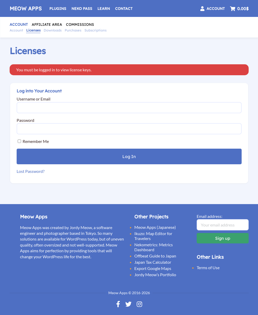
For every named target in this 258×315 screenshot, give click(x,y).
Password (25, 120)
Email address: (209, 216)
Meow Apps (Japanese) (155, 227)
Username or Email (33, 98)
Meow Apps (26, 8)
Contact (124, 8)
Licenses (33, 30)
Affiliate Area (47, 24)
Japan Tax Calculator (152, 262)
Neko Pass (81, 8)
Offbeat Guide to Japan (155, 255)
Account (19, 24)
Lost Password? (30, 171)
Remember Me (33, 141)
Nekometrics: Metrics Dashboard (153, 247)
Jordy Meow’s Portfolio (155, 274)
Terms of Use (208, 267)
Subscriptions (95, 30)
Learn (103, 8)
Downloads (53, 30)
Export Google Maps (152, 268)
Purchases (73, 30)
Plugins (57, 8)
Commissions (80, 24)
